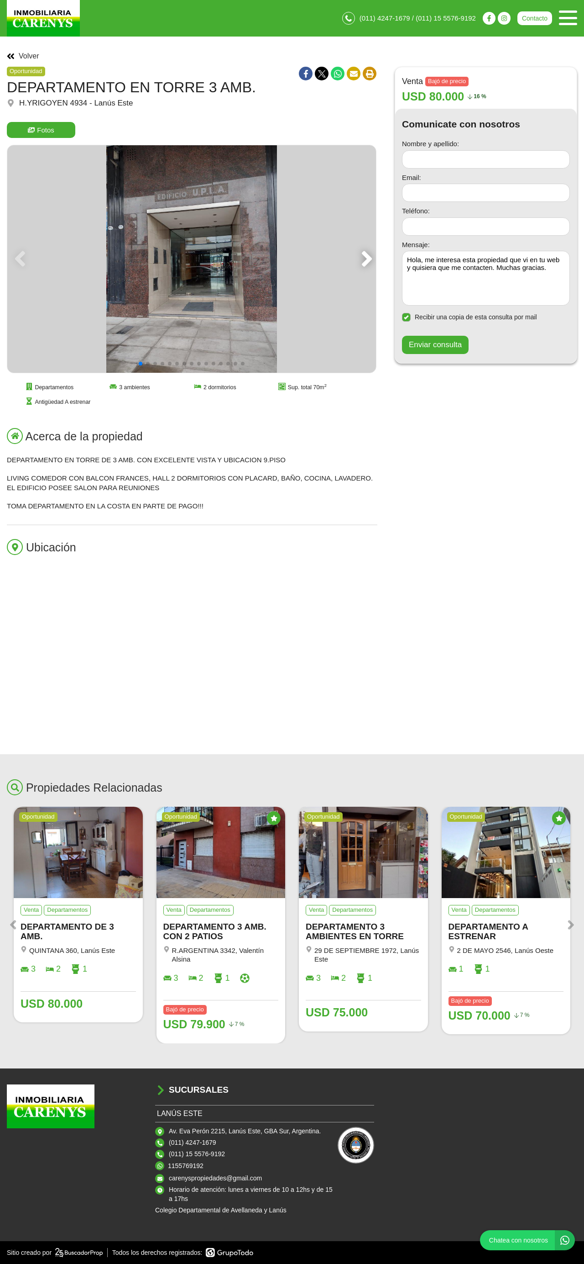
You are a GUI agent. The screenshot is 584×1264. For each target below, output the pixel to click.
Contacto (535, 18)
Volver (23, 56)
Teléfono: (416, 211)
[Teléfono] (486, 226)
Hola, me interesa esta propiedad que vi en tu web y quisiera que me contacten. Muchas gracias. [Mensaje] (486, 278)
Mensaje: (416, 245)
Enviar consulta (435, 344)
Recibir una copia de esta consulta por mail (469, 317)
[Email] (486, 193)
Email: (411, 177)
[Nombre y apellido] (486, 159)
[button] (365, 259)
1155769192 (185, 1165)
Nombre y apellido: (430, 144)
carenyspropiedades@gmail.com (215, 1178)
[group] (191, 259)
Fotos (41, 130)
